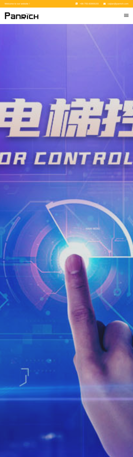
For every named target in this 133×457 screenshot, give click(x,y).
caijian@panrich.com (118, 3)
